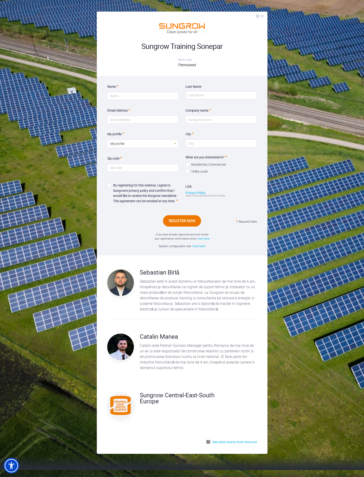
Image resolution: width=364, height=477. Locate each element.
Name (111, 86)
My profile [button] (117, 143)
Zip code (113, 158)
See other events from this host (231, 442)
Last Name (193, 86)
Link (188, 186)
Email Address (117, 110)
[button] (11, 465)
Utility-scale (196, 171)
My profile (114, 134)
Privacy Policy (195, 192)
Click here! (198, 246)
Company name (196, 110)
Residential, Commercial (205, 164)
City (188, 134)
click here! (204, 238)
